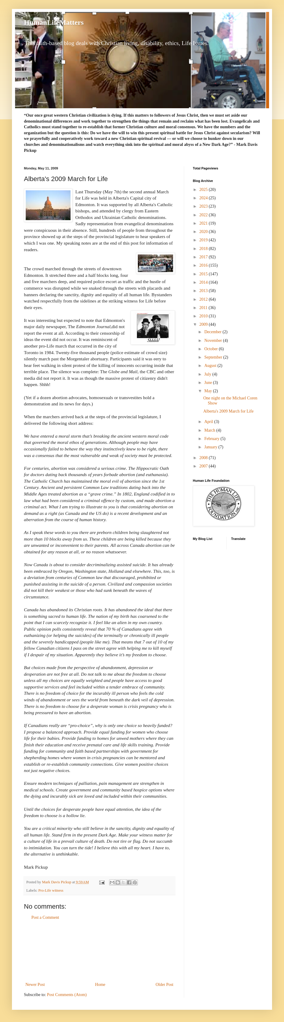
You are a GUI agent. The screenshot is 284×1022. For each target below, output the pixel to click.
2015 (204, 274)
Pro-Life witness (50, 890)
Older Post (165, 984)
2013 (204, 290)
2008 (204, 458)
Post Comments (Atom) (67, 994)
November (213, 340)
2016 (204, 265)
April (209, 421)
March (210, 430)
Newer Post (35, 984)
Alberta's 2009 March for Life (228, 411)
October (211, 349)
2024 (204, 198)
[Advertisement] (99, 951)
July (208, 374)
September (213, 357)
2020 (204, 231)
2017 (204, 257)
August (210, 365)
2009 (204, 324)
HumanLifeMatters (54, 22)
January (211, 447)
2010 (204, 316)
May (208, 391)
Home (100, 984)
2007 (204, 466)
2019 (204, 240)
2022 (204, 215)
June (208, 382)
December (213, 332)
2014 (204, 282)
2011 (204, 307)
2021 (204, 223)
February (212, 438)
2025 (204, 189)
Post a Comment (45, 917)
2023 (204, 206)
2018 (204, 248)
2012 (204, 299)
